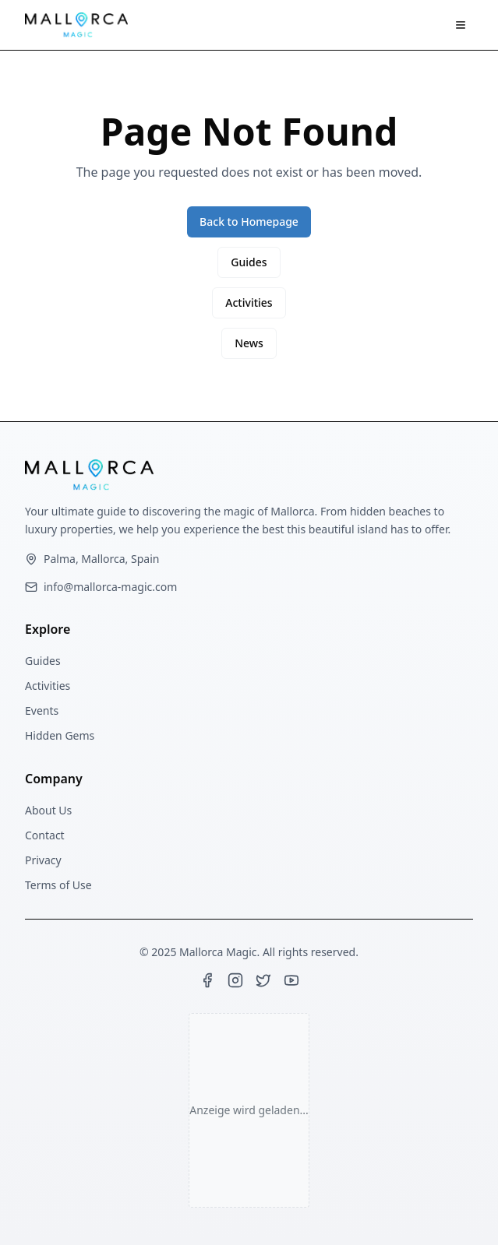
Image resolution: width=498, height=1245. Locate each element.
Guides (249, 262)
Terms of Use (58, 884)
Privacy (43, 860)
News (249, 343)
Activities (248, 302)
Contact (45, 835)
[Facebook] (207, 980)
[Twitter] (263, 980)
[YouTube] (291, 980)
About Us (48, 810)
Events (41, 710)
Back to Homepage (249, 221)
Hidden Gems (59, 735)
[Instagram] (235, 980)
